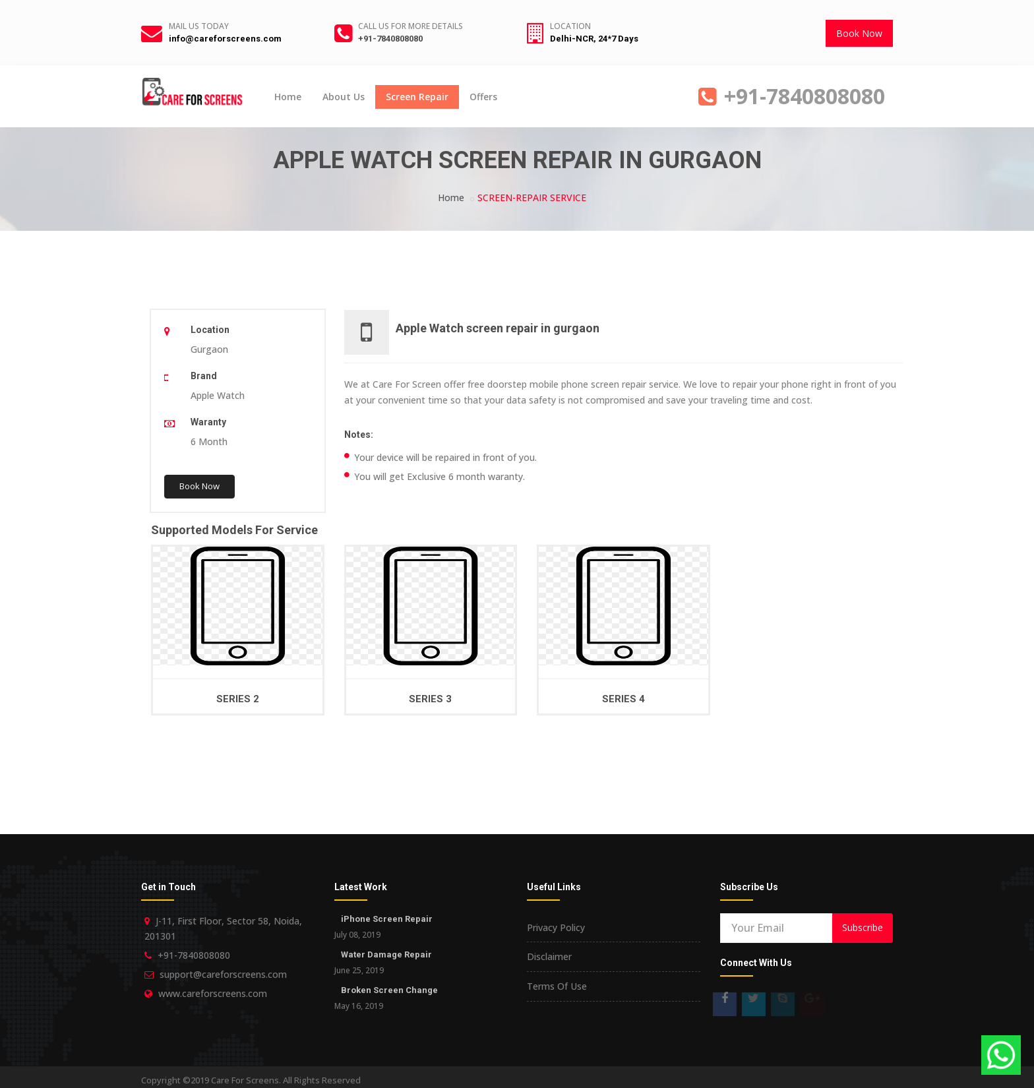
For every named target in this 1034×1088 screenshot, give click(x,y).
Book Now (859, 33)
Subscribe (862, 927)
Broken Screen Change (389, 990)
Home (287, 96)
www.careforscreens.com (212, 993)
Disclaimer (549, 956)
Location (570, 26)
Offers (483, 96)
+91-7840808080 (390, 39)
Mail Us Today (199, 26)
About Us (343, 96)
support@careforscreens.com (223, 974)
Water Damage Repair (386, 954)
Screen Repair (417, 96)
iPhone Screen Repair (387, 919)
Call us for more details (410, 26)
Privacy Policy (556, 927)
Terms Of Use (557, 986)
